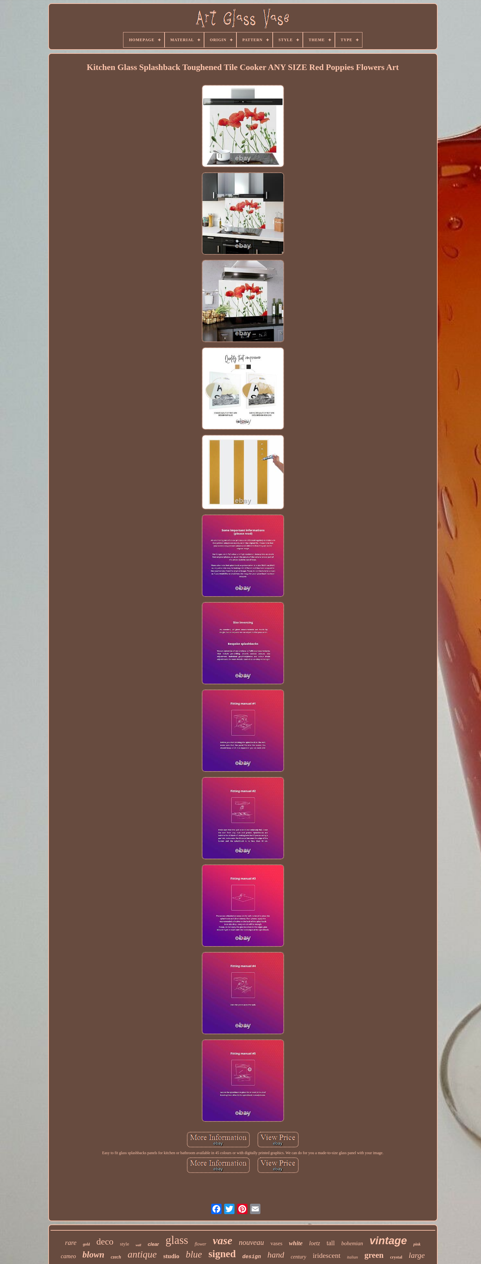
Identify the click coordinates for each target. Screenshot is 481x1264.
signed (221, 1253)
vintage (388, 1241)
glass (177, 1240)
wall (138, 1245)
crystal (396, 1257)
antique (142, 1254)
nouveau (251, 1242)
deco (104, 1241)
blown (93, 1254)
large (417, 1255)
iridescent (326, 1255)
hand (275, 1254)
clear (153, 1244)
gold (86, 1244)
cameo (68, 1256)
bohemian (352, 1243)
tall (330, 1243)
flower (200, 1244)
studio (171, 1256)
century (298, 1256)
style (124, 1244)
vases (276, 1243)
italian (352, 1257)
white (296, 1243)
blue (194, 1254)
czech (116, 1257)
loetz (314, 1243)
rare (70, 1243)
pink (416, 1244)
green (374, 1255)
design (251, 1257)
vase (222, 1241)
